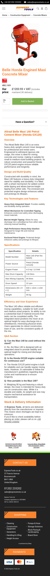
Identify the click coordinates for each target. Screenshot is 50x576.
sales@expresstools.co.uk (15, 492)
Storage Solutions (35, 527)
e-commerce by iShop (25, 543)
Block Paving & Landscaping (34, 531)
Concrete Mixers (39, 15)
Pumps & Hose (34, 523)
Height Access (13, 538)
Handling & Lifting (14, 535)
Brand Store (33, 535)
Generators (11, 532)
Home (4, 15)
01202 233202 (12, 488)
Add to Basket (27, 101)
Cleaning (10, 523)
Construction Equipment (19, 15)
